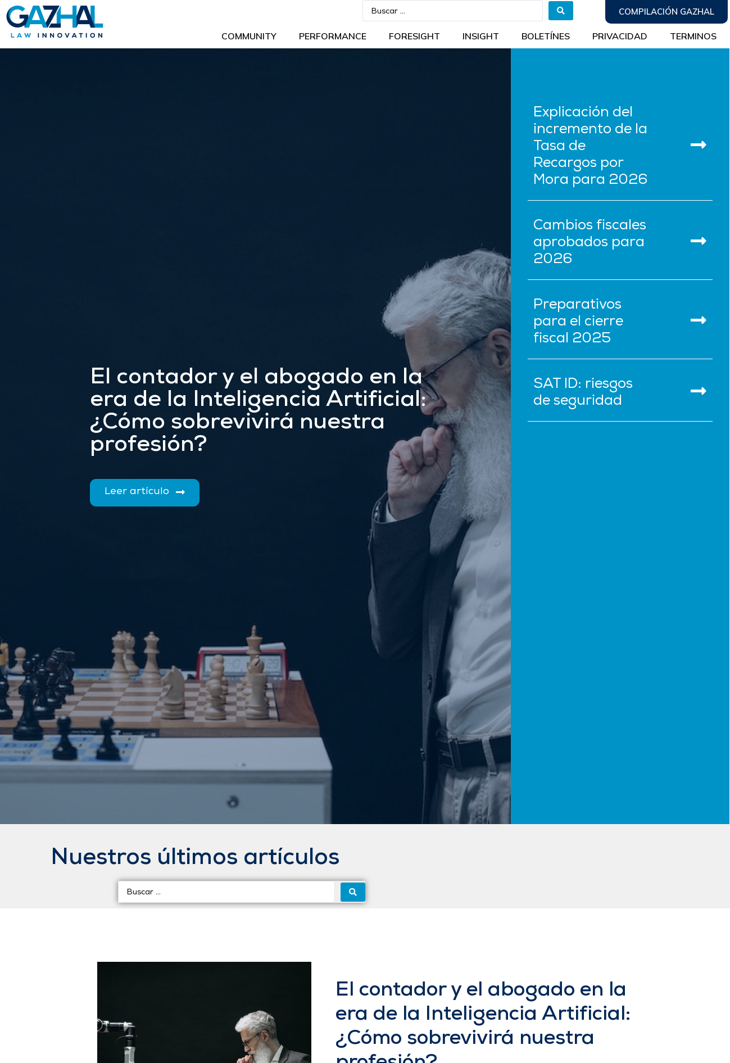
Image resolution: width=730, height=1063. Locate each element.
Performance (332, 36)
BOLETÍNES (546, 36)
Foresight (414, 36)
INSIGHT (481, 36)
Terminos (693, 36)
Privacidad (619, 36)
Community (248, 36)
